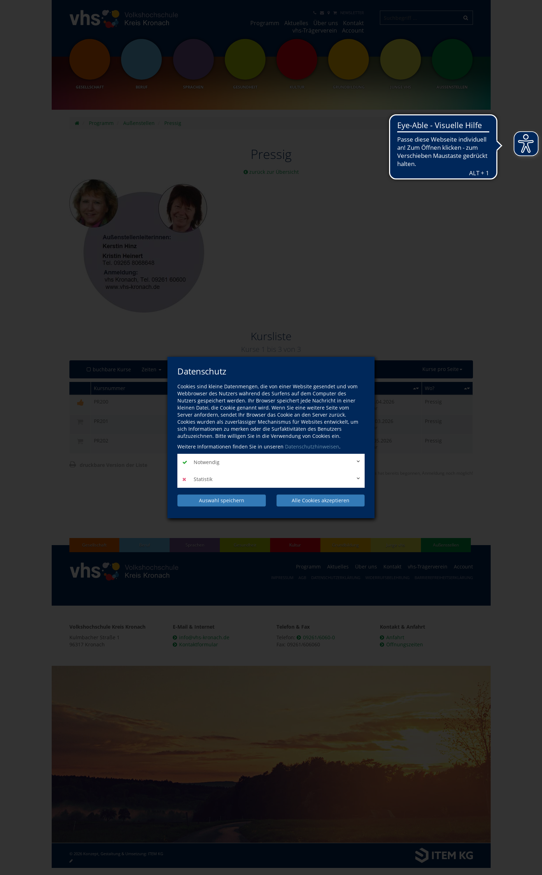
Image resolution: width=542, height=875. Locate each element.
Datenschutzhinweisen (312, 446)
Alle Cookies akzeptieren (320, 500)
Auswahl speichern (221, 500)
